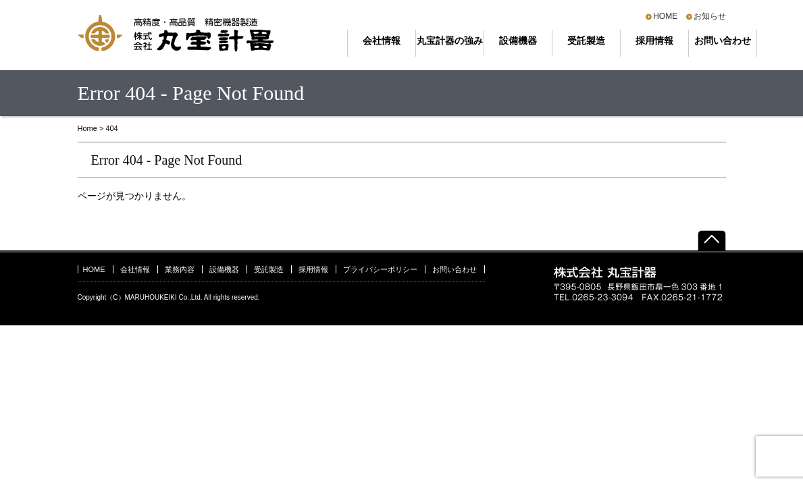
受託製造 (586, 40)
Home (87, 128)
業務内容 (180, 269)
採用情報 (654, 40)
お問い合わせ (722, 40)
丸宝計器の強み (450, 40)
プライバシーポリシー (380, 269)
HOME (665, 16)
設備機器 (518, 40)
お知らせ (710, 16)
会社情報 (381, 40)
